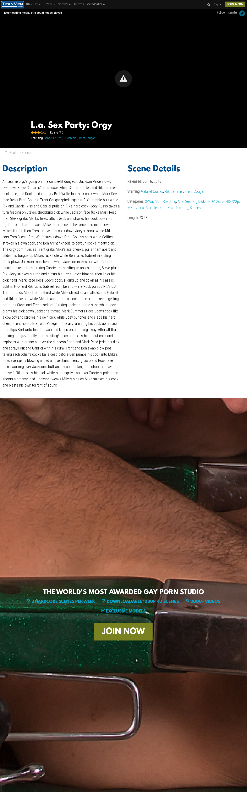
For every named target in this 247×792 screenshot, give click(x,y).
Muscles (152, 207)
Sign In (218, 4)
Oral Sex (166, 207)
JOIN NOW (235, 4)
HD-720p (232, 201)
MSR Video (135, 207)
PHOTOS (79, 4)
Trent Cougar (87, 138)
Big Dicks (199, 201)
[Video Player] (123, 78)
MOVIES (49, 4)
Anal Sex (184, 201)
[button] (123, 78)
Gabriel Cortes (53, 138)
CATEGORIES (96, 4)
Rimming (181, 207)
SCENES (64, 4)
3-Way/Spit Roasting (160, 201)
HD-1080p (216, 201)
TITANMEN (33, 4)
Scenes (195, 207)
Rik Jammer (70, 138)
